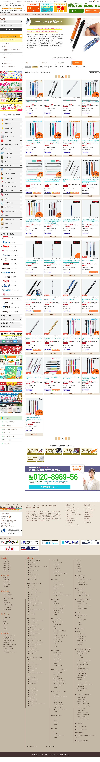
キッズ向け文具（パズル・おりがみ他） (39, 614)
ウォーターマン (10, 260)
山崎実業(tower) (81, 675)
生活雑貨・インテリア (58, 626)
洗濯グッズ (56, 633)
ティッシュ (56, 637)
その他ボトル (57, 580)
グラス (55, 595)
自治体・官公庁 (7, 614)
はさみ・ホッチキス (34, 605)
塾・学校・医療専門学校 (9, 603)
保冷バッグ (32, 640)
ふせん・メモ (33, 590)
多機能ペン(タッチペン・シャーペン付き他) (12, 55)
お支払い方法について (8, 441)
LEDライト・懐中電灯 (59, 612)
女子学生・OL (7, 622)
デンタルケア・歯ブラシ (59, 685)
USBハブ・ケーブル (34, 684)
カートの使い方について (9, 430)
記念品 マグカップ (82, 641)
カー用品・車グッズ (58, 709)
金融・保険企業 (7, 612)
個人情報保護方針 (89, 519)
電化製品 (78, 617)
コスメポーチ (57, 681)
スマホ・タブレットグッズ (35, 662)
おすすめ (34, 71)
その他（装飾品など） (83, 612)
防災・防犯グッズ (57, 604)
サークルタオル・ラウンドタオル (37, 708)
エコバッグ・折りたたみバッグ (37, 625)
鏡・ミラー (56, 679)
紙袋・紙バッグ (33, 653)
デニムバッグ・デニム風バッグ (37, 634)
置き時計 (56, 722)
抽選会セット (81, 606)
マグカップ (56, 593)
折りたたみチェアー (58, 698)
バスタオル (32, 701)
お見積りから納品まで (8, 426)
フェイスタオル (33, 699)
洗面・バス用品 (57, 629)
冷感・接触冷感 (81, 586)
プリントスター (10, 299)
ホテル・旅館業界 (8, 599)
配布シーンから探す (81, 734)
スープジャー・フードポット (60, 578)
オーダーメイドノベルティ (83, 699)
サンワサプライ (10, 312)
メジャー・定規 (33, 603)
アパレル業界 (7, 597)
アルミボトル (57, 569)
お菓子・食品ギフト (81, 620)
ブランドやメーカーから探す (84, 653)
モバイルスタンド (34, 671)
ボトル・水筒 (55, 564)
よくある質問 (6, 448)
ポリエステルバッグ (34, 629)
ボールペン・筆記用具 (34, 564)
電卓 (31, 612)
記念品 (78, 636)
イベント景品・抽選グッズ (83, 604)
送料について (6, 437)
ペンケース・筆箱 (34, 599)
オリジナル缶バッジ (82, 706)
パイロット (9, 246)
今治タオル (32, 710)
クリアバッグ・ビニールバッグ (37, 645)
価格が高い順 (53, 71)
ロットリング (10, 268)
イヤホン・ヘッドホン (35, 668)
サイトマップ (88, 527)
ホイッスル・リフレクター (60, 610)
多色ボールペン (7, 51)
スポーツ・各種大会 (8, 651)
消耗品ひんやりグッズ (83, 589)
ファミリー (6, 628)
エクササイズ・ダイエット (60, 688)
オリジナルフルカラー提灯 (84, 710)
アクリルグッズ (56, 623)
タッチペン (32, 666)
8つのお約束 (88, 512)
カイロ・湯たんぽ (82, 597)
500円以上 (6, 576)
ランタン (56, 703)
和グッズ (78, 564)
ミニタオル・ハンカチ (35, 695)
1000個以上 (6, 591)
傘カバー (56, 738)
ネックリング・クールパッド (84, 584)
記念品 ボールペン (82, 645)
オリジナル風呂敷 (82, 704)
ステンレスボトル (58, 567)
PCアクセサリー (33, 688)
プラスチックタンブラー (59, 589)
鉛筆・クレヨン (7, 68)
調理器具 (56, 668)
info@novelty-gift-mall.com (58, 486)
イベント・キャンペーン (9, 640)
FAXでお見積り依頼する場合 (10, 434)
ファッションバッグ (34, 655)
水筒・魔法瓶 (57, 573)
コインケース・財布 (58, 642)
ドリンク (80, 629)
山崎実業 (9, 281)
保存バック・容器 (58, 657)
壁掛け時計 (56, 725)
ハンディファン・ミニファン (60, 714)
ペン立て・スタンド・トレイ (36, 597)
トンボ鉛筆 (9, 255)
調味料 (79, 626)
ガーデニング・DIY (58, 707)
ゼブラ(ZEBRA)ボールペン (84, 656)
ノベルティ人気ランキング (73, 512)
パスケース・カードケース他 (36, 607)
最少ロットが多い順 (79, 71)
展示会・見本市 (7, 641)
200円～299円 (7, 570)
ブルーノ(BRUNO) (82, 678)
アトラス (9, 290)
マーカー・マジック (9, 65)
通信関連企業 (7, 607)
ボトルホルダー (57, 575)
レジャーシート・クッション (60, 701)
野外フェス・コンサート (9, 653)
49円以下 (6, 564)
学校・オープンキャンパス (10, 649)
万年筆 (5, 61)
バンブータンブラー (58, 597)
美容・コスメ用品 (58, 677)
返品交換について (7, 444)
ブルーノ (9, 307)
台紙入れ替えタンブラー (59, 591)
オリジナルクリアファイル (84, 708)
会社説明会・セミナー (9, 643)
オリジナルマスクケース (83, 723)
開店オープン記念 (8, 647)
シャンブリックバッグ (35, 638)
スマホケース (33, 675)
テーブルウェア (57, 663)
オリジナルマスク (82, 721)
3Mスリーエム (81, 695)
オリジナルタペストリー (83, 719)
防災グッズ (56, 608)
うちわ (79, 567)
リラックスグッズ (58, 690)
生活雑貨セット (57, 648)
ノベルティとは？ (51, 751)
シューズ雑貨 (57, 644)
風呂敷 (79, 573)
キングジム (9, 273)
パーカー (9, 264)
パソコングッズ (32, 681)
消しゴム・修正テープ (9, 71)
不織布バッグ (33, 631)
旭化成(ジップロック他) (83, 673)
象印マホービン (10, 294)
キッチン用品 (55, 655)
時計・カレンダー (57, 720)
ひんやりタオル (81, 582)
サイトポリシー (88, 517)
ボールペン (6, 48)
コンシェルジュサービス (73, 529)
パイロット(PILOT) (82, 658)
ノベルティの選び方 (90, 514)
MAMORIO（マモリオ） (59, 617)
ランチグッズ (57, 666)
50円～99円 (6, 566)
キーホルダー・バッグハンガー (61, 640)
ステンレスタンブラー (59, 586)
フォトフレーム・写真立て (60, 635)
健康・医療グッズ (58, 683)
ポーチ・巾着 (33, 651)
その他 (55, 619)
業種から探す (80, 728)
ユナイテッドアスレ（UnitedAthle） (86, 688)
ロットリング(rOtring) (83, 669)
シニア (5, 631)
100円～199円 (7, 568)
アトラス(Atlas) (81, 682)
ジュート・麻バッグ (34, 636)
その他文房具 (33, 618)
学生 (5, 624)
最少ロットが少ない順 (66, 71)
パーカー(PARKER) (82, 667)
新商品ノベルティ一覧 (82, 745)
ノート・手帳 (33, 592)
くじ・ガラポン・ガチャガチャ (85, 610)
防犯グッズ (56, 606)
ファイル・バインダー (35, 594)
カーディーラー (7, 601)
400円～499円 (7, 574)
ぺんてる (9, 251)
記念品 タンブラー (82, 638)
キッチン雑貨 (57, 661)
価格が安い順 (43, 71)
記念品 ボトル (81, 643)
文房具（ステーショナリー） (35, 588)
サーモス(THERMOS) (83, 680)
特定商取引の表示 (89, 521)
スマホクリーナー (34, 673)
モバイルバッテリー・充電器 (36, 664)
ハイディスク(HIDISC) (83, 693)
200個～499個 (7, 587)
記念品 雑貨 (80, 649)
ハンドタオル (33, 697)
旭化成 (8, 277)
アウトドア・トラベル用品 (59, 696)
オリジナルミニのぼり (83, 717)
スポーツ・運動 (57, 711)
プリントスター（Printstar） (84, 686)
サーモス (9, 286)
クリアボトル (57, 571)
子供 (5, 630)
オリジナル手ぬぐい (82, 702)
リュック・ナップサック (35, 649)
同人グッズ (6, 654)
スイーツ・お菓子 (82, 624)
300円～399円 (7, 572)
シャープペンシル (8, 58)
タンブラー (55, 584)
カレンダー (56, 727)
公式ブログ (87, 525)
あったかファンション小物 (84, 599)
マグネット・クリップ (35, 601)
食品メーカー (7, 605)
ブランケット (81, 595)
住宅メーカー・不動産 (9, 610)
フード (79, 622)
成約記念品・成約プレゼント (10, 656)
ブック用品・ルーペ (34, 610)
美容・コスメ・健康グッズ (59, 674)
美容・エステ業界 (8, 608)
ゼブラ (8, 242)
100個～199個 (7, 585)
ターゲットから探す (81, 731)
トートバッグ (31, 623)
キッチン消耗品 (57, 659)
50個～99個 (6, 584)
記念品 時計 (80, 647)
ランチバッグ (33, 642)
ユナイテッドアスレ (12, 303)
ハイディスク (10, 316)
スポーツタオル (33, 706)
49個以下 (6, 582)
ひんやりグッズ (80, 580)
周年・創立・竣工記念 (9, 645)
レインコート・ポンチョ (59, 740)
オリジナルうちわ (82, 712)
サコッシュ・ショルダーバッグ (37, 647)
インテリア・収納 (58, 646)
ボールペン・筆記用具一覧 (8, 44)
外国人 (5, 633)
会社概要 (87, 523)
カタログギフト (80, 633)
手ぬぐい (80, 571)
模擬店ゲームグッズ (82, 608)
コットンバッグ (33, 627)
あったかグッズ (80, 593)
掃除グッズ (56, 631)
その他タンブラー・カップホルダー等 (62, 599)
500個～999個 (7, 589)
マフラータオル (33, 703)
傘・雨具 (54, 733)
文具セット (32, 616)
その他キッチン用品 (58, 670)
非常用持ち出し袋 (58, 615)
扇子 (79, 569)
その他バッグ (33, 658)
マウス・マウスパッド (35, 686)
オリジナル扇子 (81, 715)
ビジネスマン (7, 620)
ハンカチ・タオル (32, 692)
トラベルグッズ (57, 705)
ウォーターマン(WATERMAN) (84, 664)
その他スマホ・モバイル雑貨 (36, 677)
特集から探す (80, 737)
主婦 (5, 626)
